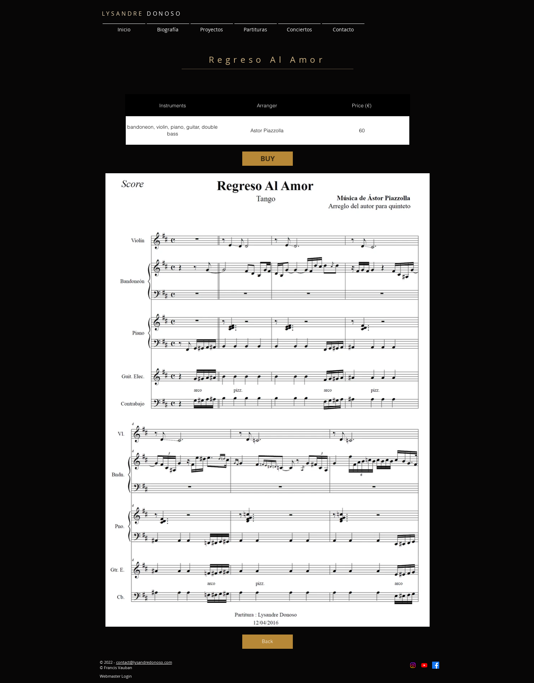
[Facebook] (435, 665)
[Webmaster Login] (116, 676)
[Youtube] (424, 665)
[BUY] (267, 159)
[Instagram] (412, 665)
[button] (212, 26)
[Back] (267, 642)
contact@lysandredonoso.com (144, 662)
